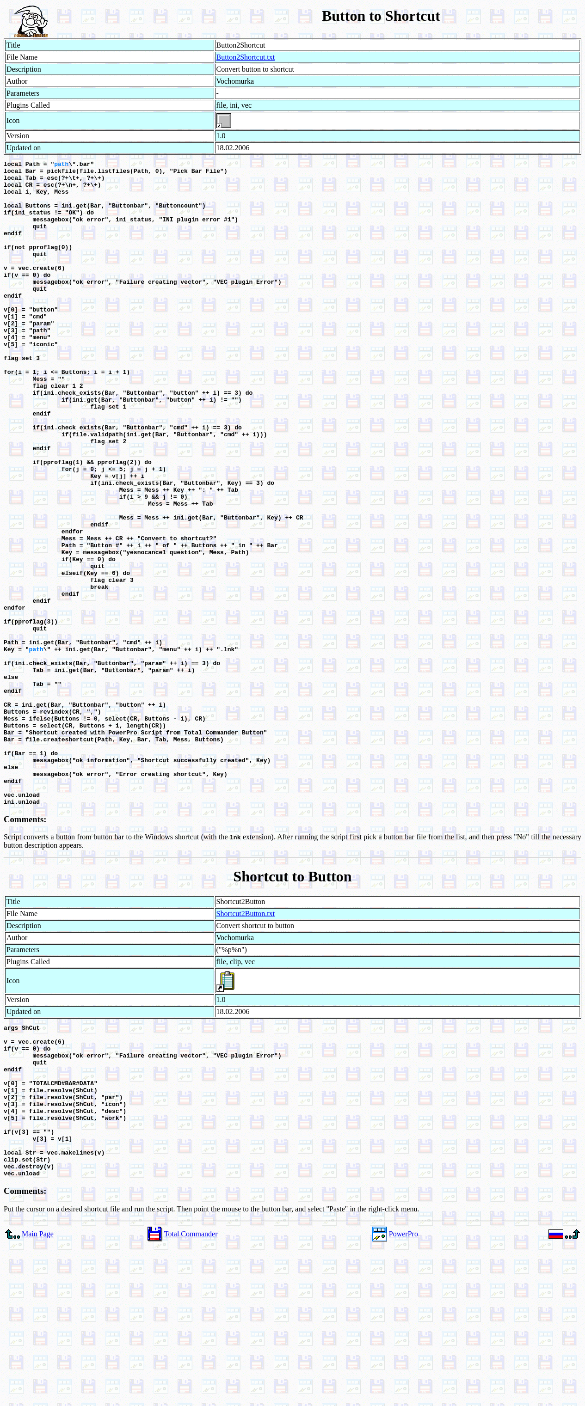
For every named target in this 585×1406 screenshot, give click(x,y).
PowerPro (403, 1393)
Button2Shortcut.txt (245, 57)
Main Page (38, 1393)
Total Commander (191, 1393)
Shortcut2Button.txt (245, 1042)
